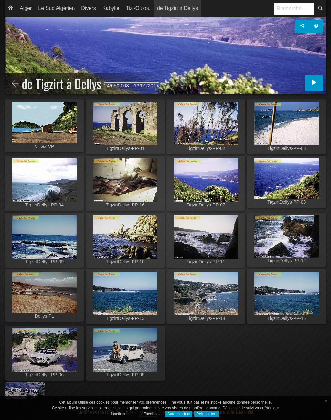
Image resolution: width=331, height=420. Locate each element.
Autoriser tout (178, 414)
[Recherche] (294, 9)
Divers (88, 8)
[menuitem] (10, 8)
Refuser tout (206, 414)
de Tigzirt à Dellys (177, 8)
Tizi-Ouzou (138, 8)
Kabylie (110, 8)
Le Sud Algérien (56, 8)
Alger (26, 8)
